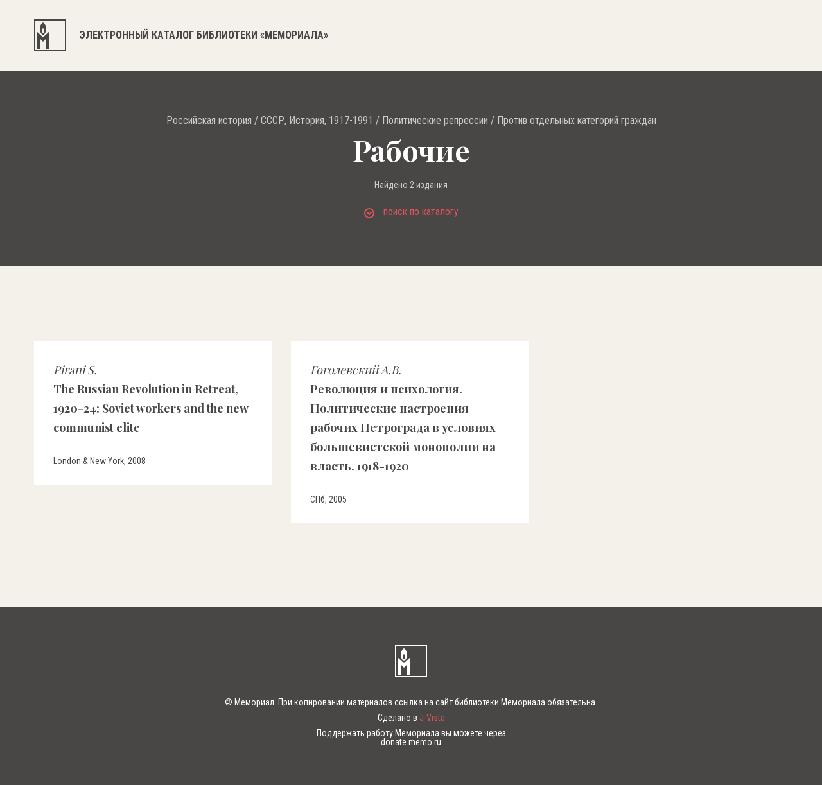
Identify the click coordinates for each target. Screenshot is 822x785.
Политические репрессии (435, 121)
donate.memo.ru (411, 742)
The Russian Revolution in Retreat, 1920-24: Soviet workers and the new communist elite (150, 398)
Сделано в (411, 717)
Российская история (209, 121)
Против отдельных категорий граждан (576, 121)
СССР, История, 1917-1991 (317, 121)
